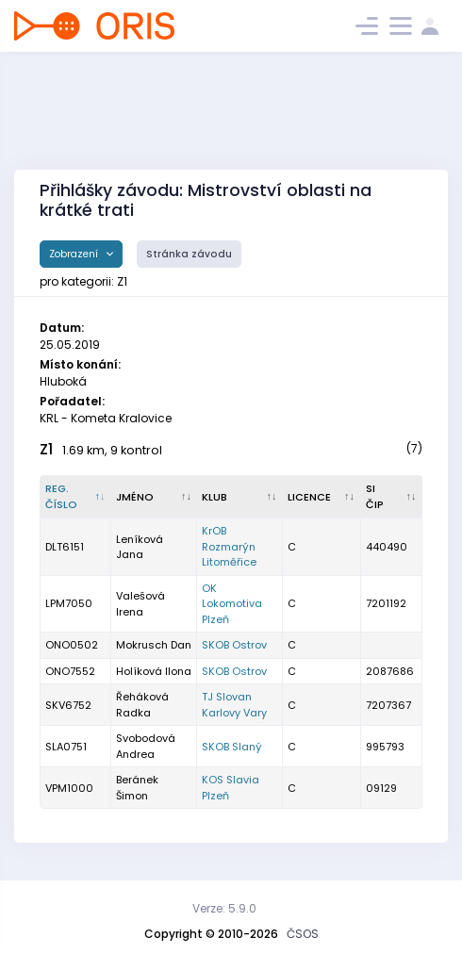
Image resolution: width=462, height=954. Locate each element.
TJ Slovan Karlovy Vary (234, 704)
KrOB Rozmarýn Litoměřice (229, 546)
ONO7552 (70, 671)
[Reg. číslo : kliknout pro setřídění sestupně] (76, 497)
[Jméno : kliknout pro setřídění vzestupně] (154, 497)
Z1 (46, 449)
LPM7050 (68, 603)
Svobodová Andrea (145, 746)
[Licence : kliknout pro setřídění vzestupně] (322, 497)
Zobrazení (75, 254)
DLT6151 (64, 546)
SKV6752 (68, 705)
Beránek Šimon (137, 787)
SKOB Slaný (232, 746)
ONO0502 (71, 644)
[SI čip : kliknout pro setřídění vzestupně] (391, 497)
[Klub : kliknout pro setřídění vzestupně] (240, 497)
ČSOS (303, 934)
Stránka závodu (189, 254)
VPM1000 (69, 788)
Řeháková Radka (142, 704)
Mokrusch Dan (153, 644)
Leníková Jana (139, 547)
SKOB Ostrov (234, 644)
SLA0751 (66, 746)
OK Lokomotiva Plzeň (232, 604)
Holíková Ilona (153, 671)
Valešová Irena (140, 603)
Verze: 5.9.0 (224, 908)
